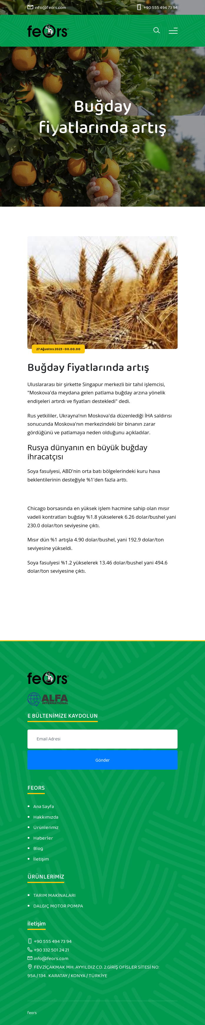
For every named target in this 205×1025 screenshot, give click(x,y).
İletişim (41, 859)
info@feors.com (50, 7)
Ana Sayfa (43, 806)
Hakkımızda (45, 817)
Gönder (102, 760)
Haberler (43, 838)
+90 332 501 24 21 (51, 950)
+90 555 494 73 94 (160, 7)
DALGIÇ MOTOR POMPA (58, 906)
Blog (38, 848)
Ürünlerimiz (46, 827)
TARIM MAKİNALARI (54, 895)
